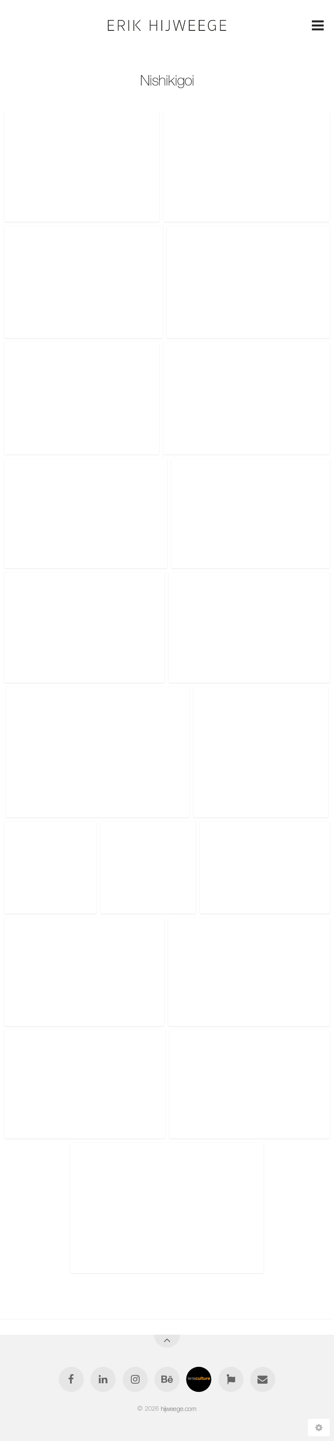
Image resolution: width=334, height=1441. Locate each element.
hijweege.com (179, 1408)
